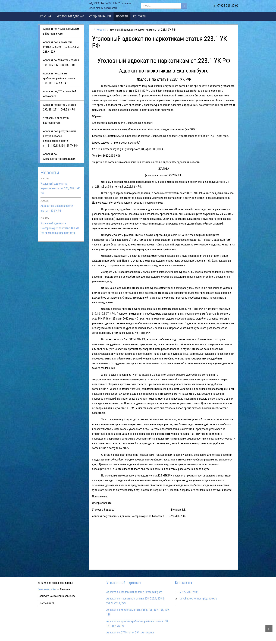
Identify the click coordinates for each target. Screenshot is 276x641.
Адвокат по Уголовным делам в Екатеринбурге (61, 31)
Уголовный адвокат (70, 16)
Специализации (100, 16)
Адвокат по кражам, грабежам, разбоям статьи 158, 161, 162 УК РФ (59, 78)
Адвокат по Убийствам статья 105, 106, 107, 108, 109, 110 (61, 62)
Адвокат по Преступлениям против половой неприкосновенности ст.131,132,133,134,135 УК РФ (60, 138)
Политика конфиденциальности (56, 596)
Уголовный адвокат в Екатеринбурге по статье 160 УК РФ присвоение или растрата (59, 228)
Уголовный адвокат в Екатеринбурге (56, 120)
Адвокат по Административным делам (59, 156)
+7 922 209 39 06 (226, 5)
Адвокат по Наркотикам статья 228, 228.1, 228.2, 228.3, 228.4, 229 (61, 46)
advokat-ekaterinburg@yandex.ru (198, 598)
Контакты (139, 16)
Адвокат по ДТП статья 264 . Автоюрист (60, 94)
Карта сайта (47, 603)
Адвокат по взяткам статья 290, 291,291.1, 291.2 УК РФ (59, 107)
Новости (122, 16)
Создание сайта (47, 589)
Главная (45, 16)
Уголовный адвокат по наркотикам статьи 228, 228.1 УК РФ (60, 188)
